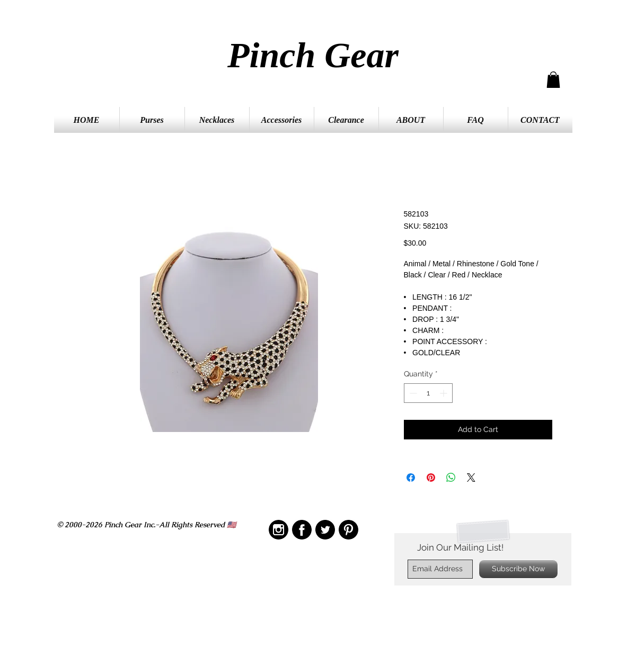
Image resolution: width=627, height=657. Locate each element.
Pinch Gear (313, 55)
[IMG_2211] (325, 529)
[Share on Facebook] (410, 477)
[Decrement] (412, 393)
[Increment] (444, 393)
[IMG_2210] (278, 529)
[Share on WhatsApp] (451, 477)
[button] (553, 79)
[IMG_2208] (302, 529)
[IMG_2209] (348, 529)
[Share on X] (471, 477)
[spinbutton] (428, 393)
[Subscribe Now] (518, 569)
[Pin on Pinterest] (431, 477)
